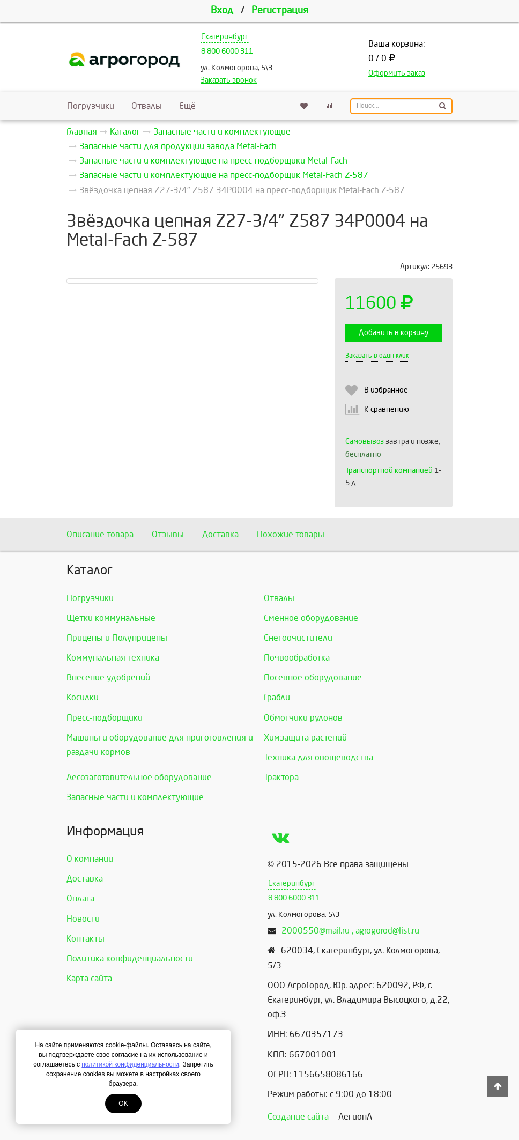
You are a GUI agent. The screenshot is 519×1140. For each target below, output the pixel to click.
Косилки (82, 697)
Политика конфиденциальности (129, 958)
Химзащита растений (305, 737)
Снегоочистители (298, 637)
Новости (83, 918)
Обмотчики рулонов (303, 717)
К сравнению (386, 409)
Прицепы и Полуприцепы (116, 637)
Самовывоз (364, 442)
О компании (89, 858)
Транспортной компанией (389, 471)
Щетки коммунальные (110, 618)
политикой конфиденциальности (130, 1064)
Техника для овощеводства (318, 757)
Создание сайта (298, 1116)
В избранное (386, 390)
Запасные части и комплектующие (135, 797)
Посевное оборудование (313, 677)
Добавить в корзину (393, 333)
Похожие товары (290, 534)
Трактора (281, 777)
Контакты (85, 938)
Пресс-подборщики (104, 717)
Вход (222, 10)
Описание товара (100, 534)
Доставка (220, 534)
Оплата (80, 898)
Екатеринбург (224, 37)
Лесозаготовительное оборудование (139, 777)
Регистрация (279, 10)
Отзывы (168, 534)
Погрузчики (90, 105)
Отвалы (146, 105)
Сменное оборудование (311, 618)
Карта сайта (89, 978)
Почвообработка (297, 657)
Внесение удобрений (108, 677)
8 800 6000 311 (227, 51)
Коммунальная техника (112, 657)
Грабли (277, 697)
